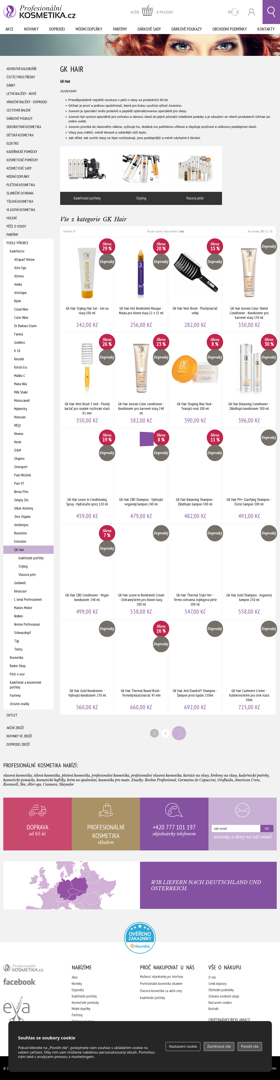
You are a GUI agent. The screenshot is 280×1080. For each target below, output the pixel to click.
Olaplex (19, 458)
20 (262, 231)
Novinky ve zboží (19, 736)
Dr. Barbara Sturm (25, 325)
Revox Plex (21, 491)
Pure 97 (19, 483)
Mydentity (20, 408)
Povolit (250, 1046)
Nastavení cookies (220, 1002)
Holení (12, 218)
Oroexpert (21, 466)
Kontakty (266, 29)
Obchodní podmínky (229, 29)
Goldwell (20, 582)
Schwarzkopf (22, 632)
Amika (18, 284)
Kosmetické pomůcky (22, 160)
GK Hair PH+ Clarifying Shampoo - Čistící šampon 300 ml (249, 476)
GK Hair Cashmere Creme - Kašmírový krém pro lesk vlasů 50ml (249, 667)
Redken (18, 616)
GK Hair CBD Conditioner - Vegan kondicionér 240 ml (87, 571)
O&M (17, 450)
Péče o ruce (17, 674)
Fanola (18, 334)
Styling (23, 566)
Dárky (11, 85)
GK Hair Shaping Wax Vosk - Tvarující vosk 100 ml (195, 380)
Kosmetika (16, 657)
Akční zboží (15, 727)
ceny (181, 231)
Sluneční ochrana (20, 193)
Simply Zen (21, 500)
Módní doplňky (89, 29)
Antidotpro (21, 524)
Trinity (18, 649)
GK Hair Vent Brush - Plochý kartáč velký (195, 284)
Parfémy (120, 29)
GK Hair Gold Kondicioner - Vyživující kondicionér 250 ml (87, 667)
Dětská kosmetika (20, 135)
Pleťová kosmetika (21, 184)
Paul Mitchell (22, 475)
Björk (17, 301)
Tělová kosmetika (20, 201)
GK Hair (19, 549)
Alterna (19, 276)
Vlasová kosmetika (21, 209)
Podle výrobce (17, 242)
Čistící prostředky (21, 77)
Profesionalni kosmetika (140, 938)
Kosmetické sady (19, 168)
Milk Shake (21, 392)
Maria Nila (20, 383)
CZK (234, 12)
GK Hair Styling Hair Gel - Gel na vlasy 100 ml (87, 284)
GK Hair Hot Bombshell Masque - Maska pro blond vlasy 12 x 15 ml (141, 284)
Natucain (20, 417)
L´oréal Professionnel (28, 599)
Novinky (31, 29)
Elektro (13, 143)
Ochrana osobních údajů (223, 996)
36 (271, 231)
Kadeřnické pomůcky (22, 151)
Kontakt (213, 1008)
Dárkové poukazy (187, 29)
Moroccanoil (22, 400)
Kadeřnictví (17, 251)
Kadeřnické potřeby (31, 558)
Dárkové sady (149, 29)
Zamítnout (219, 1046)
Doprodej (57, 29)
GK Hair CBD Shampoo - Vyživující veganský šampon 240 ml (141, 476)
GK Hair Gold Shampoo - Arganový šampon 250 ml (249, 571)
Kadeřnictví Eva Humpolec (16, 1010)
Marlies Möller (23, 607)
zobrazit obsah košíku (152, 12)
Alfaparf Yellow (24, 259)
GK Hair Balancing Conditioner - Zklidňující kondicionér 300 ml (249, 380)
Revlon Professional (27, 624)
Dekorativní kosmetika (24, 126)
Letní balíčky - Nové (21, 93)
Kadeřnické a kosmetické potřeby (25, 685)
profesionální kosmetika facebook (19, 981)
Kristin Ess (20, 367)
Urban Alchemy (23, 508)
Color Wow (21, 317)
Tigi (16, 641)
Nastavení (183, 1046)
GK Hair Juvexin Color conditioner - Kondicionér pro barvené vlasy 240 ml (141, 380)
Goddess (19, 342)
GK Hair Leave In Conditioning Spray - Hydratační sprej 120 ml (87, 476)
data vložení (170, 231)
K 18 (17, 350)
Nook (17, 442)
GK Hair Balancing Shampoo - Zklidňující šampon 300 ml (195, 476)
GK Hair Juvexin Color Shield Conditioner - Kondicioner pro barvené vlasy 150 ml (249, 284)
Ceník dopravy (217, 983)
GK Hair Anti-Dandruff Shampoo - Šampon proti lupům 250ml (195, 667)
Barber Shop (18, 665)
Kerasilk (19, 359)
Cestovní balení (18, 110)
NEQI (17, 425)
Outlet (12, 715)
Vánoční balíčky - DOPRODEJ (27, 102)
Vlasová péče (27, 574)
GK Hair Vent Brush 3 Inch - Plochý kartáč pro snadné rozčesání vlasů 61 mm (87, 380)
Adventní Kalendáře (22, 68)
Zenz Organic (22, 516)
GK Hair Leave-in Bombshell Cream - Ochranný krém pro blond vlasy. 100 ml (141, 571)
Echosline (20, 541)
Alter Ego (20, 267)
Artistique (20, 292)
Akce (9, 29)
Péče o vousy (16, 226)
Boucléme (20, 533)
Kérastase (20, 591)
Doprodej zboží (18, 744)
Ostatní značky (19, 703)
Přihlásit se (251, 12)
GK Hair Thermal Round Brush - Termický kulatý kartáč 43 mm (141, 667)
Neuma (18, 433)
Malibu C (19, 375)
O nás (212, 977)
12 (266, 231)
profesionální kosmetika (30, 969)
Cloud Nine (21, 309)
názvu (159, 231)
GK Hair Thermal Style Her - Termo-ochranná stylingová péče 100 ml (195, 571)
